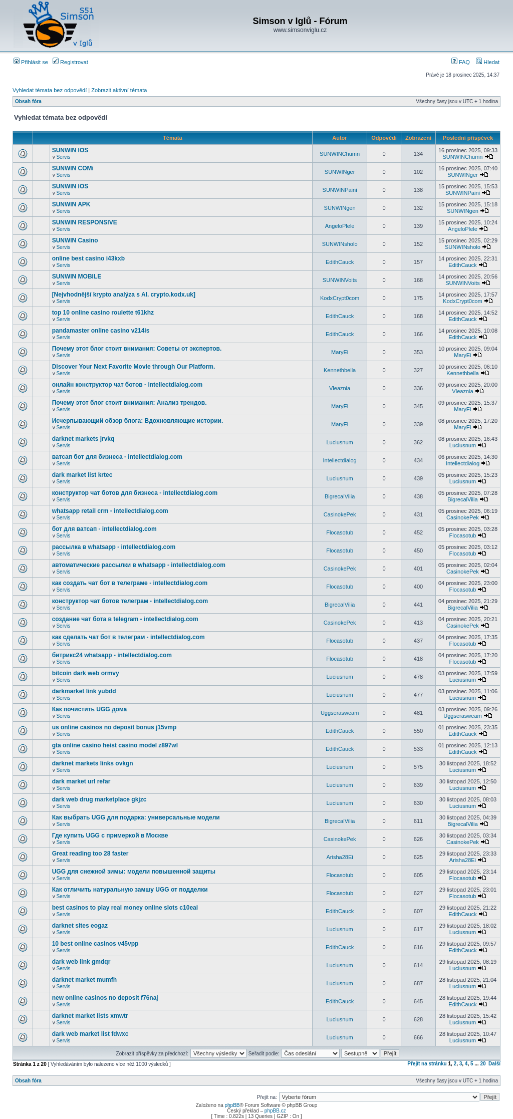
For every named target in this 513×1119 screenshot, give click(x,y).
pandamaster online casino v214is (101, 330)
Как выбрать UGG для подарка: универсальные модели (136, 817)
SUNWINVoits (340, 280)
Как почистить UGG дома (89, 709)
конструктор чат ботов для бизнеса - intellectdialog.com (135, 492)
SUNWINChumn (340, 154)
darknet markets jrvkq (83, 438)
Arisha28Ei (339, 857)
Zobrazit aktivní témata (119, 90)
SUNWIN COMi (73, 168)
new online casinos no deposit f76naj (105, 997)
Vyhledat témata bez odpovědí (50, 90)
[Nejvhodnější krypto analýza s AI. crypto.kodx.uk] (123, 294)
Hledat (487, 62)
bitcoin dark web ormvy (85, 673)
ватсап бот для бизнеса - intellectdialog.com (117, 456)
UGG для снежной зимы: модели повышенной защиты (133, 871)
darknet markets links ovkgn (92, 763)
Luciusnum (339, 442)
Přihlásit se (31, 62)
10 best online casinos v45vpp (95, 943)
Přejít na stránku (426, 1063)
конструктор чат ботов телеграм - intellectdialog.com (130, 601)
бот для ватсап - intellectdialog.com (104, 528)
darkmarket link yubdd (84, 691)
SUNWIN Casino (75, 240)
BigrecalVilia (340, 496)
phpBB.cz (275, 1110)
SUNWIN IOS (70, 150)
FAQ (460, 62)
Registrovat (70, 62)
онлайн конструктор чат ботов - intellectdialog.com (127, 384)
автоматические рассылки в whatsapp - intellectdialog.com (138, 565)
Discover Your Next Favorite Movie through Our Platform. (133, 366)
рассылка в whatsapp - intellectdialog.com (114, 546)
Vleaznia (339, 388)
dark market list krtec (82, 474)
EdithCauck (340, 262)
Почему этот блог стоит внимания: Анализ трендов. (129, 402)
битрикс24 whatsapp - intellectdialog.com (112, 655)
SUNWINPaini (340, 190)
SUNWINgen (340, 208)
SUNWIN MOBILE (77, 276)
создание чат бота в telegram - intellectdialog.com (125, 619)
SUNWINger (340, 172)
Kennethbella (340, 370)
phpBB (231, 1105)
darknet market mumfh (84, 979)
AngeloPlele (340, 226)
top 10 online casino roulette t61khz (103, 312)
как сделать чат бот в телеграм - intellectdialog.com (128, 637)
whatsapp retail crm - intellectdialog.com (110, 510)
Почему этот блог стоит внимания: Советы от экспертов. (137, 348)
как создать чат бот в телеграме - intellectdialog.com (130, 583)
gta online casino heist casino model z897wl (115, 745)
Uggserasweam (340, 713)
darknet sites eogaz (80, 925)
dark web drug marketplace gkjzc (99, 799)
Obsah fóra (28, 101)
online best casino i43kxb (88, 258)
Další (494, 1063)
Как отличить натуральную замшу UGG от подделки (130, 889)
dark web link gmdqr (81, 961)
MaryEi (339, 352)
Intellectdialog (339, 460)
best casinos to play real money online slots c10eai (125, 907)
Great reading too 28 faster (90, 853)
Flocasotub (339, 532)
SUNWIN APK (71, 204)
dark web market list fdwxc (90, 1033)
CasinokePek (340, 514)
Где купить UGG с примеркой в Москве (110, 835)
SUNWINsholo (340, 244)
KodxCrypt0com (339, 298)
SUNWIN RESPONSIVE (84, 222)
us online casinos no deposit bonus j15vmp (114, 727)
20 (482, 1063)
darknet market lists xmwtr (90, 1015)
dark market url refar (81, 781)
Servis (63, 157)
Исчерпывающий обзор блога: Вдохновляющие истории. (137, 420)
